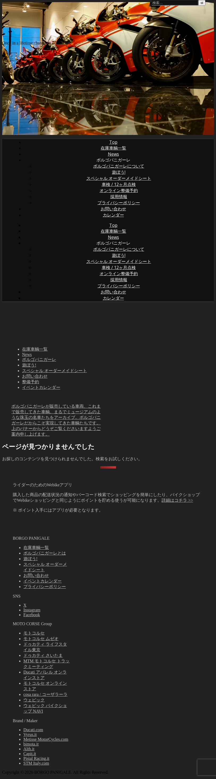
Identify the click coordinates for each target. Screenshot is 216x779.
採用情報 (118, 196)
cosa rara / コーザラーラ (45, 694)
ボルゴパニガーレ (113, 160)
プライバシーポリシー (119, 203)
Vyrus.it (30, 734)
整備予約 (30, 382)
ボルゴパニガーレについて (118, 166)
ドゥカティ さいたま (43, 655)
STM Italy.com (36, 763)
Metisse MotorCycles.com (45, 739)
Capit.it (29, 753)
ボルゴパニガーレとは (44, 553)
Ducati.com (33, 729)
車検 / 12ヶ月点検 (119, 184)
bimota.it (31, 744)
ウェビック (34, 700)
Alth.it (28, 749)
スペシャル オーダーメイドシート (118, 178)
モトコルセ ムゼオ (40, 638)
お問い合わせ (113, 209)
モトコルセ (34, 633)
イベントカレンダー (41, 387)
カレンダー (113, 215)
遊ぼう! (118, 172)
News (113, 154)
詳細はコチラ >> (177, 500)
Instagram (31, 610)
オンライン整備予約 (119, 190)
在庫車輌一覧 (113, 148)
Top (113, 142)
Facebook (31, 614)
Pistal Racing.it (36, 758)
